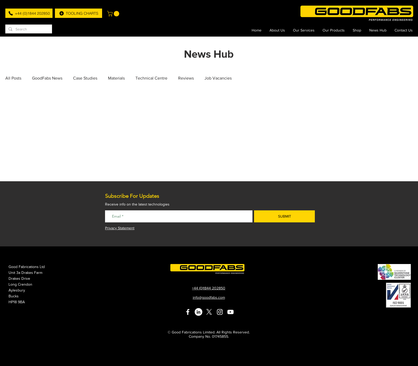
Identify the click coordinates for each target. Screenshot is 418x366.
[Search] (28, 29)
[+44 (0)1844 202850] (29, 13)
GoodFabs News (47, 78)
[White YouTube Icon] (230, 312)
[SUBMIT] (284, 216)
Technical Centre (151, 78)
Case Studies (85, 78)
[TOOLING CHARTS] (78, 13)
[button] (113, 13)
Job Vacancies (218, 78)
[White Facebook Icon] (188, 312)
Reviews (186, 78)
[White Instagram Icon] (220, 312)
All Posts (13, 78)
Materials (116, 78)
